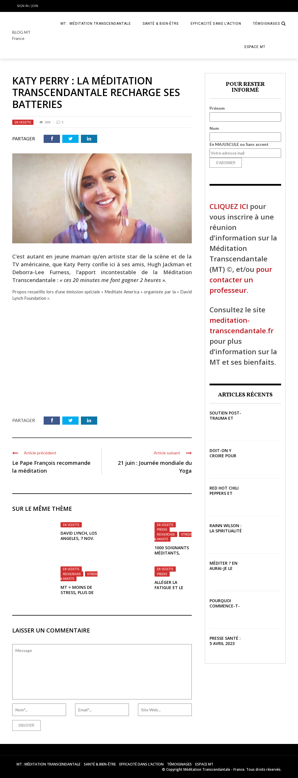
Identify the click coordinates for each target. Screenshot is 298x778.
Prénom (217, 108)
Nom (214, 128)
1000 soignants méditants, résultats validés (172, 555)
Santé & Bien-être (161, 24)
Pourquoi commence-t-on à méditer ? (225, 608)
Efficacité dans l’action (216, 24)
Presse (162, 529)
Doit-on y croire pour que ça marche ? (223, 458)
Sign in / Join (27, 5)
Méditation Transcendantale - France (213, 769)
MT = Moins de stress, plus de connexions (77, 592)
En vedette (23, 122)
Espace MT (254, 47)
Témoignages (266, 24)
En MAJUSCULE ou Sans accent (239, 144)
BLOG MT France (21, 35)
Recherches (166, 534)
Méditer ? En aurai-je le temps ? (223, 568)
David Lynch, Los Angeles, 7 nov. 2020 (79, 538)
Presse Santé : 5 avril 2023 (225, 640)
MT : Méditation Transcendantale (96, 24)
